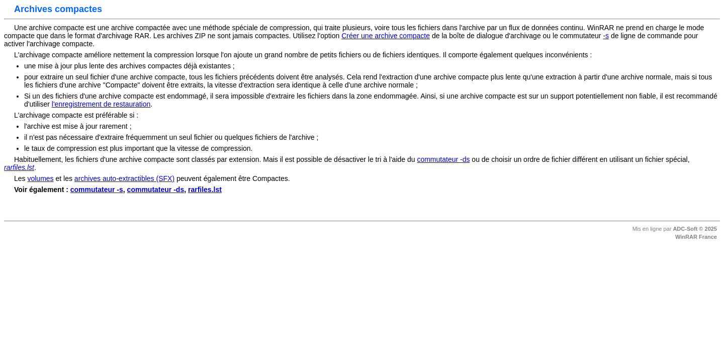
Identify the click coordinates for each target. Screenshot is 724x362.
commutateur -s (96, 190)
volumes (40, 178)
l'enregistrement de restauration (101, 104)
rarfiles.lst (205, 190)
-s (606, 36)
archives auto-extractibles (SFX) (124, 178)
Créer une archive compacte (385, 36)
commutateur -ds (443, 159)
